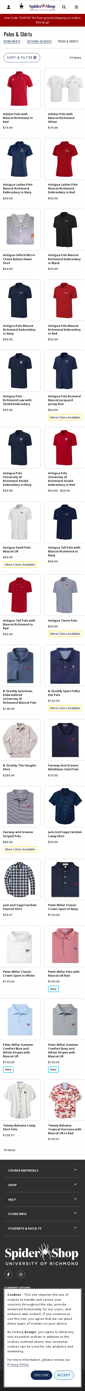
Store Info (17, 1214)
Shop (12, 1185)
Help (12, 1199)
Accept (64, 1375)
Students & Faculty (24, 1228)
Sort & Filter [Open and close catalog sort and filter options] (22, 57)
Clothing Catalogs (39, 41)
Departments (12, 41)
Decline (41, 1375)
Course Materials (23, 1170)
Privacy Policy (18, 1364)
